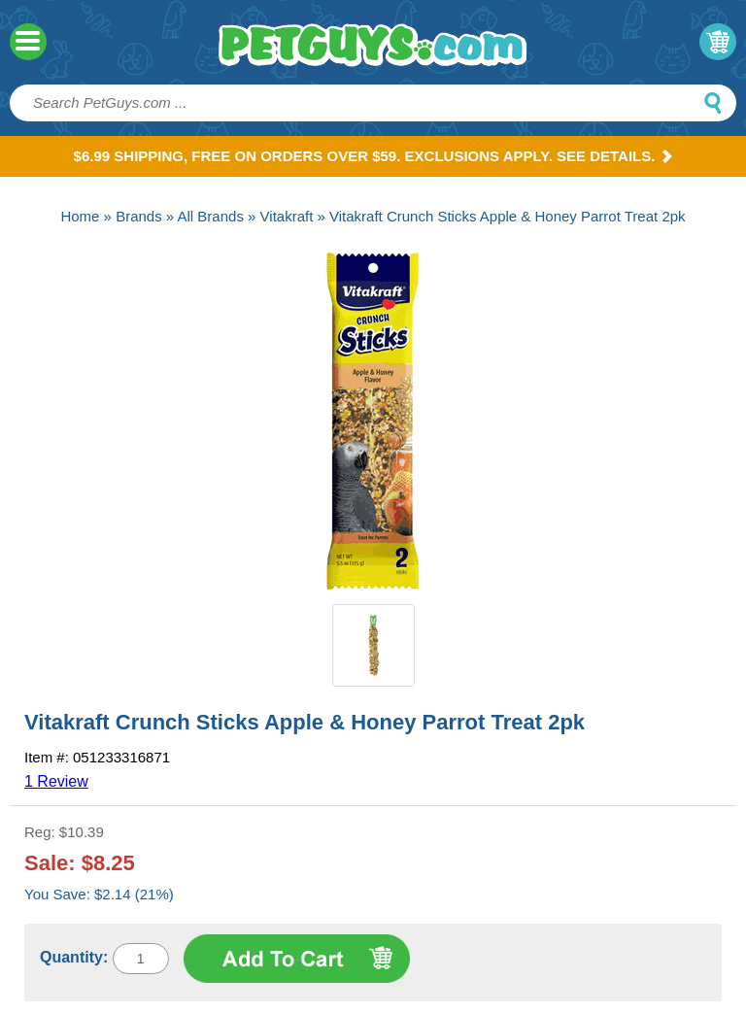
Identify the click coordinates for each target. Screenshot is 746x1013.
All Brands (211, 216)
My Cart (717, 41)
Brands (139, 216)
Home (79, 216)
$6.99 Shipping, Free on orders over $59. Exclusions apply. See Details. (373, 156)
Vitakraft (287, 216)
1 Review (56, 781)
